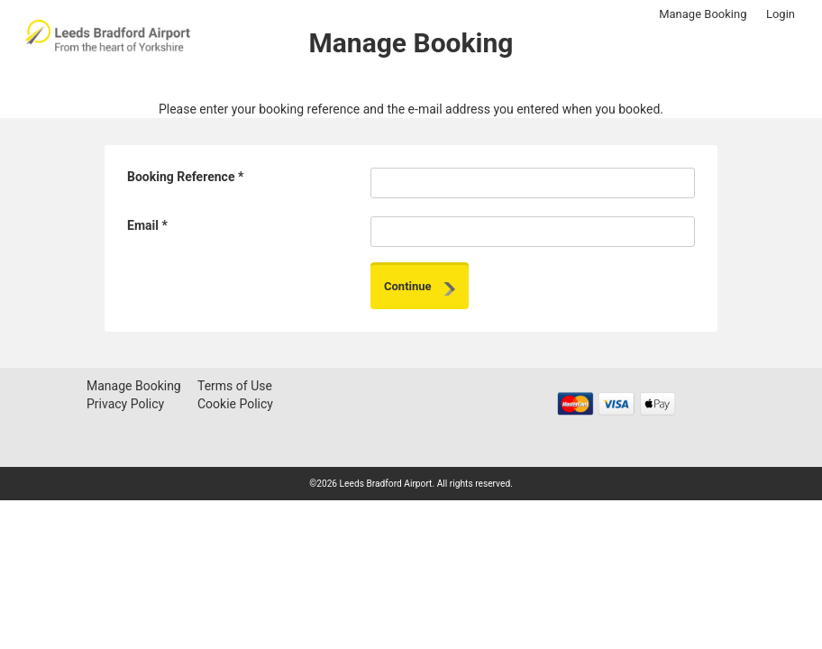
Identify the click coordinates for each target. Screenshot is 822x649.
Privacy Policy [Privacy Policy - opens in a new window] (125, 404)
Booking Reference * (185, 176)
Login (780, 14)
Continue (419, 287)
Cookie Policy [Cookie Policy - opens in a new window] (235, 404)
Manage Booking (702, 14)
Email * (147, 225)
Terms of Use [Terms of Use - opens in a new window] (234, 386)
